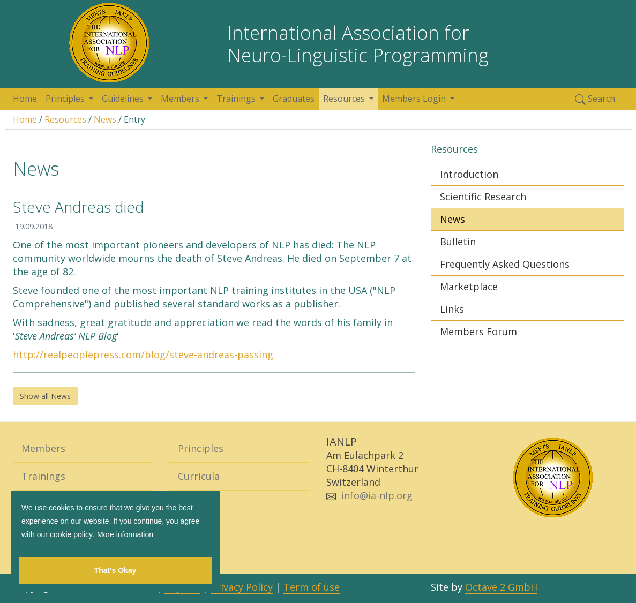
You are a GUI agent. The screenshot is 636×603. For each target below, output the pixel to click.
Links (452, 309)
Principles (66, 98)
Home (25, 98)
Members (181, 98)
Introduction (469, 174)
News (105, 119)
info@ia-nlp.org (377, 495)
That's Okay (115, 570)
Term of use (311, 587)
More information (125, 534)
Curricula (199, 476)
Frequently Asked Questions (505, 264)
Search (595, 99)
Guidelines (124, 98)
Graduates (294, 98)
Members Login (415, 98)
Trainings (237, 98)
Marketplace (469, 286)
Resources (345, 98)
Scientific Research (483, 196)
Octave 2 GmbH (501, 587)
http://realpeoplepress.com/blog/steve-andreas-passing (143, 354)
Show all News (45, 396)
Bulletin (458, 241)
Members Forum (478, 331)
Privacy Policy (242, 587)
